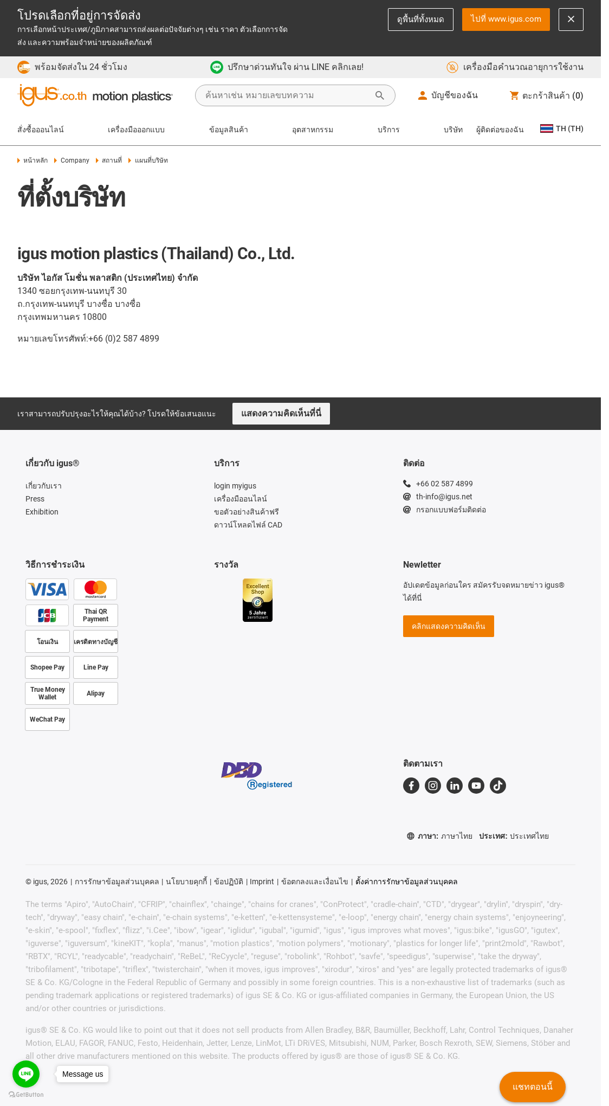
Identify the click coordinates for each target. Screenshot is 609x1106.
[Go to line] (26, 1074)
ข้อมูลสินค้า (228, 129)
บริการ (389, 129)
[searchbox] (286, 95)
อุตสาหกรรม (312, 129)
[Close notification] (571, 19)
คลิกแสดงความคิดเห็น (448, 626)
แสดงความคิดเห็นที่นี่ (281, 413)
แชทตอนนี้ (533, 1087)
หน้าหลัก (32, 160)
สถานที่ (109, 160)
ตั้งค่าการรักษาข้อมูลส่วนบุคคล (406, 881)
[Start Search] (379, 95)
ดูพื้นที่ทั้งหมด (420, 19)
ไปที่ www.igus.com (506, 19)
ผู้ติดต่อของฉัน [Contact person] (500, 129)
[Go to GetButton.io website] (26, 1094)
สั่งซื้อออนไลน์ (40, 129)
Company (71, 160)
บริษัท (453, 129)
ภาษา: (439, 836)
